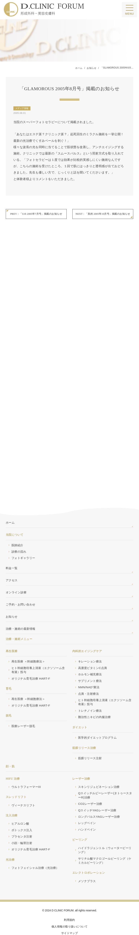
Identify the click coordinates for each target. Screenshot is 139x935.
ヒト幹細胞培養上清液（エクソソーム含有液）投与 (38, 656)
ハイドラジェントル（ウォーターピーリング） (105, 837)
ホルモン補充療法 (90, 660)
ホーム (10, 508)
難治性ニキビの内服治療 (94, 703)
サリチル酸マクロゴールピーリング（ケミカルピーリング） (105, 847)
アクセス (12, 566)
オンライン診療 (16, 578)
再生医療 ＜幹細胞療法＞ (28, 648)
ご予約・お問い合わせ (20, 590)
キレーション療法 (90, 648)
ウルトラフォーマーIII (26, 773)
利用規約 (69, 906)
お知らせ (12, 603)
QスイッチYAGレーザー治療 (97, 797)
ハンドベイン (87, 816)
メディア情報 (22, 109)
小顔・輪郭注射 (21, 829)
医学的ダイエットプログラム (97, 724)
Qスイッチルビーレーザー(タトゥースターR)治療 (105, 782)
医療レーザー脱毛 (23, 712)
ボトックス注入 (21, 816)
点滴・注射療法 (88, 680)
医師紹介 (17, 531)
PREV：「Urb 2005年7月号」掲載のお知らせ (36, 214)
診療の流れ (18, 537)
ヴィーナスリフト (23, 792)
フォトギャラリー (23, 544)
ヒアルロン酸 (20, 810)
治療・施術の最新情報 (20, 615)
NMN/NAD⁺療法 (89, 673)
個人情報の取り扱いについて (69, 913)
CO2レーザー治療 (90, 790)
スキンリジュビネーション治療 (99, 773)
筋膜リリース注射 (90, 744)
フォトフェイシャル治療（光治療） (35, 854)
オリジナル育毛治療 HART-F (30, 665)
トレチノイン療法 (90, 697)
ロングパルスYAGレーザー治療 (99, 803)
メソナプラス (87, 868)
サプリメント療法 (90, 667)
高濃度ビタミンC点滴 (92, 654)
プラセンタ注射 (21, 823)
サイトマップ (69, 920)
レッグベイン (87, 810)
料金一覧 (12, 554)
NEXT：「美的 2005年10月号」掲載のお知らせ (103, 214)
